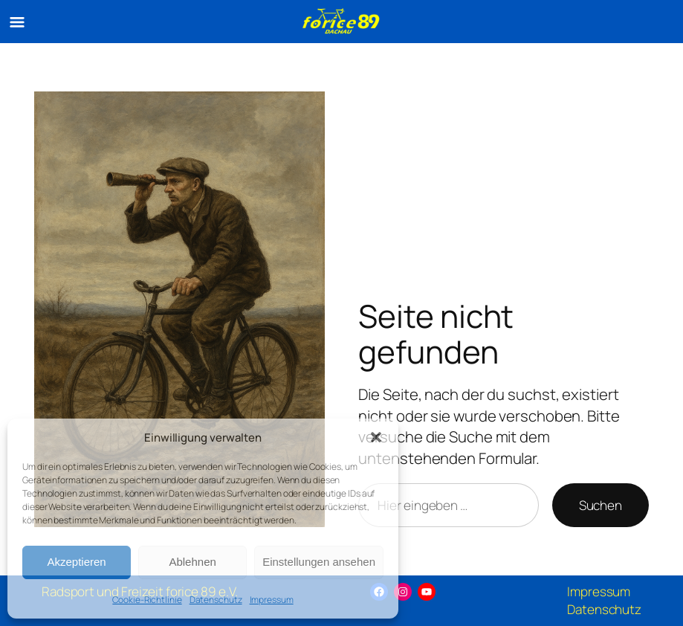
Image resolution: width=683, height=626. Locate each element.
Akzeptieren (76, 561)
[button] (376, 437)
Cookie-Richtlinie (146, 599)
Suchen (600, 505)
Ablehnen (192, 561)
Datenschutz (216, 599)
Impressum (272, 599)
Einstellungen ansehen (318, 561)
